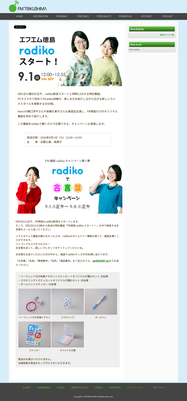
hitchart (146, 16)
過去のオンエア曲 (167, 34)
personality (104, 16)
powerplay (125, 16)
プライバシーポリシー (136, 387)
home (19, 16)
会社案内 (26, 387)
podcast (167, 16)
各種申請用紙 (115, 387)
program (61, 16)
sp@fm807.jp (101, 260)
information (40, 16)
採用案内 (99, 387)
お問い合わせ (158, 387)
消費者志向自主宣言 (79, 387)
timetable (83, 16)
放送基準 (60, 387)
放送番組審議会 (43, 387)
